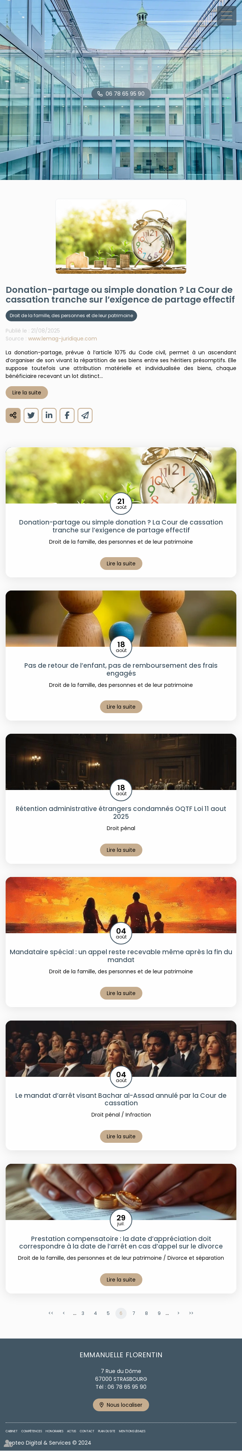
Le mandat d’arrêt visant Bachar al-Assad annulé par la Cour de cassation (121, 1099)
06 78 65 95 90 (125, 93)
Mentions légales (132, 1431)
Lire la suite (26, 392)
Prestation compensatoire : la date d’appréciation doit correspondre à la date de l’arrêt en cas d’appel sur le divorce (121, 1242)
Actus (71, 1431)
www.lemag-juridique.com (62, 338)
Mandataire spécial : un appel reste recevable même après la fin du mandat (121, 956)
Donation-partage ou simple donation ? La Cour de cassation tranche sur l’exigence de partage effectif (121, 526)
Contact (87, 1431)
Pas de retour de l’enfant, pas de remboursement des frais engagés (121, 669)
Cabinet (12, 1431)
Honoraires (54, 1431)
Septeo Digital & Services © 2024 (48, 1443)
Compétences (31, 1431)
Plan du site (106, 1431)
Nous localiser (124, 1405)
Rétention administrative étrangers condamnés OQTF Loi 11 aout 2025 (121, 812)
